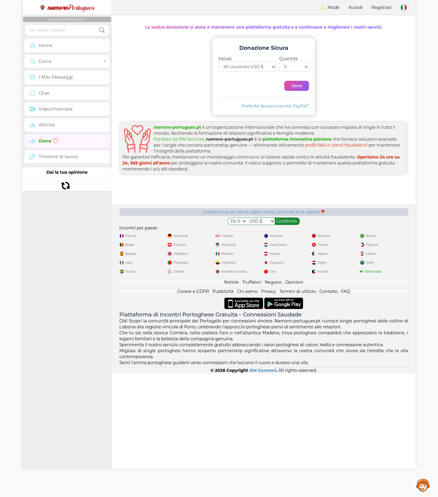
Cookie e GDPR (193, 415)
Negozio (273, 406)
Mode (330, 7)
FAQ (345, 415)
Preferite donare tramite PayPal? (275, 106)
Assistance (423, 485)
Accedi (356, 7)
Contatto (328, 415)
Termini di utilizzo (297, 415)
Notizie (231, 406)
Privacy (268, 415)
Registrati (382, 7)
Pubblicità (223, 415)
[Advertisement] (264, 287)
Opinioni (294, 406)
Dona (296, 85)
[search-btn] (102, 30)
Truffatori (251, 406)
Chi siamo (247, 415)
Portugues (67, 7)
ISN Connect (263, 494)
